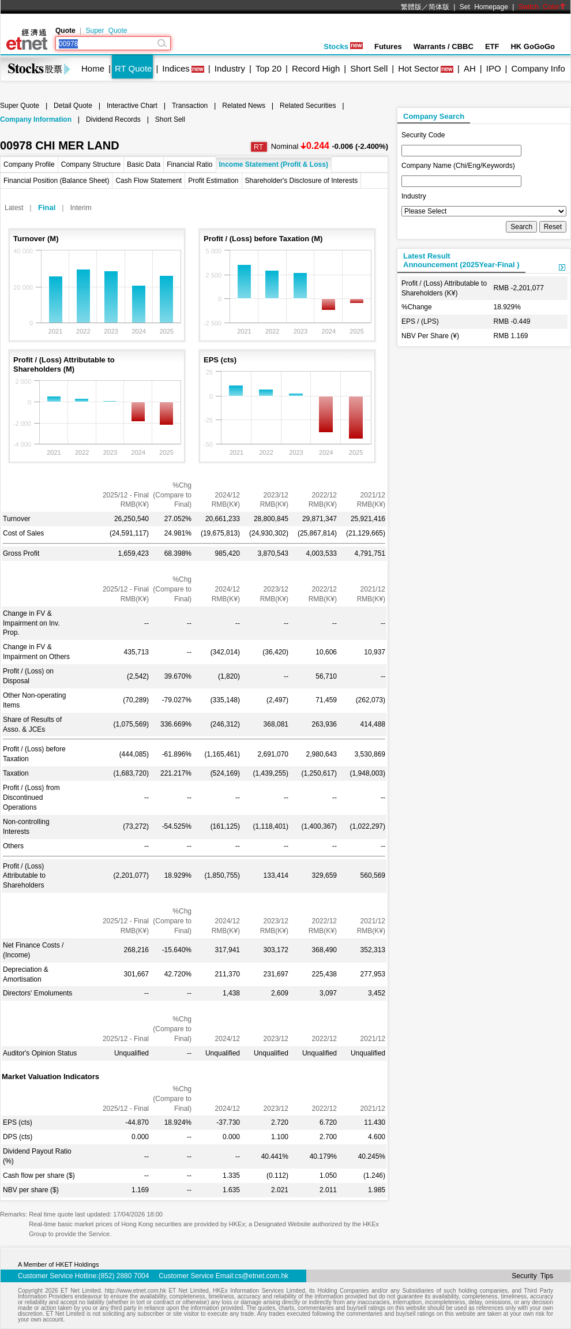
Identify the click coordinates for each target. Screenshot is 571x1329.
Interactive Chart (132, 106)
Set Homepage (484, 7)
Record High (316, 68)
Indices (176, 68)
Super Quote (106, 31)
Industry (230, 68)
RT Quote (133, 68)
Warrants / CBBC (444, 46)
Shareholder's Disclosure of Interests (301, 181)
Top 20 (268, 68)
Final (46, 207)
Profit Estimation (213, 181)
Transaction (190, 106)
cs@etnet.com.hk (261, 1276)
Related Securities (308, 106)
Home (92, 68)
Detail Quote (73, 106)
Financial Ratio (189, 164)
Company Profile (29, 164)
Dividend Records (113, 119)
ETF (492, 46)
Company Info (538, 68)
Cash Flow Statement (148, 181)
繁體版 (411, 7)
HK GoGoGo (532, 46)
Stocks (343, 46)
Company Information (36, 119)
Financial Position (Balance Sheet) (56, 181)
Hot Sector (418, 68)
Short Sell (369, 68)
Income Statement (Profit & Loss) (273, 164)
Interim (81, 208)
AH (470, 68)
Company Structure (91, 164)
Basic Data (143, 164)
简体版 (439, 7)
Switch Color (542, 7)
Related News (243, 106)
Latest (14, 208)
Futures (388, 46)
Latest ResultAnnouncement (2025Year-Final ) (461, 260)
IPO (493, 68)
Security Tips (532, 1276)
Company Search (433, 116)
